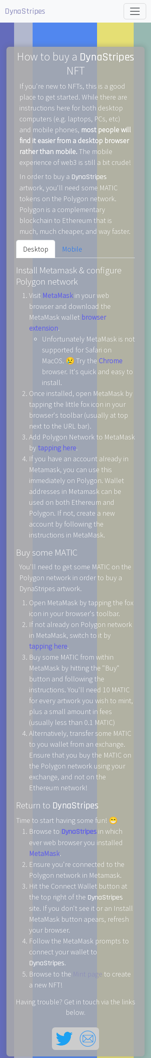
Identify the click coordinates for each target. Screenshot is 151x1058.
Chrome (110, 360)
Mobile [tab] (72, 249)
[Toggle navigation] (135, 11)
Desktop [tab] (35, 249)
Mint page (87, 974)
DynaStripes (25, 11)
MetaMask (57, 295)
